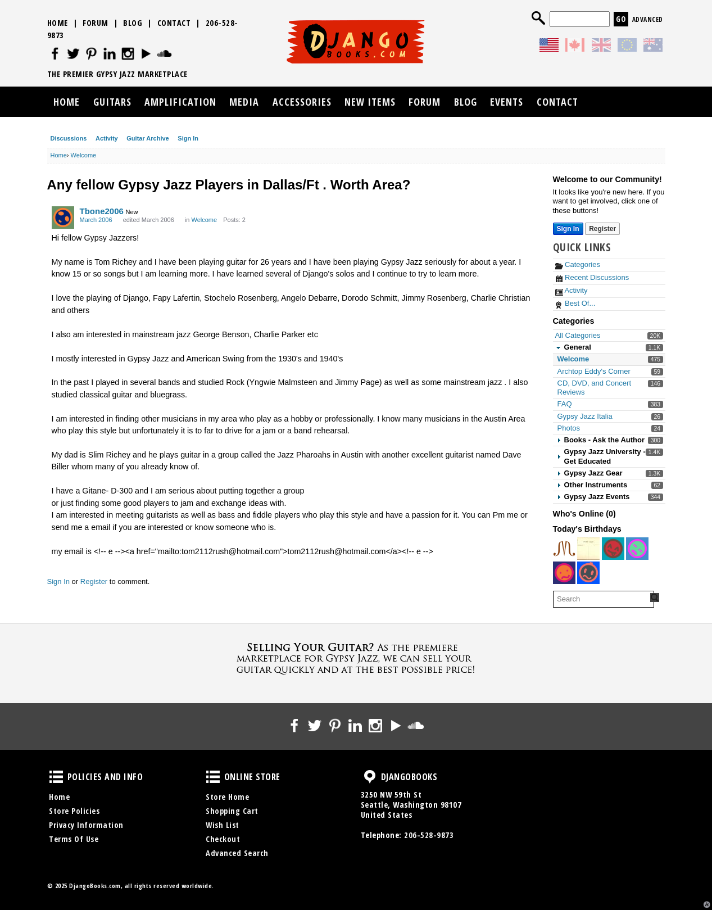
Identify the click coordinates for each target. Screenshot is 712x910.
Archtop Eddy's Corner (594, 371)
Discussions (69, 138)
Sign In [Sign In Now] (568, 229)
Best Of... (575, 303)
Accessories (302, 101)
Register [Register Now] (602, 229)
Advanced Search (237, 853)
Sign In (188, 138)
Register (93, 581)
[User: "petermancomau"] (588, 573)
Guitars (112, 101)
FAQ (564, 404)
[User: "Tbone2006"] (63, 217)
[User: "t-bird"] (588, 548)
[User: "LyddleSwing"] (637, 548)
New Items (370, 101)
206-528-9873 (428, 835)
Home (57, 22)
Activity (107, 138)
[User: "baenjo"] (564, 573)
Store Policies (74, 810)
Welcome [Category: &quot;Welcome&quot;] (204, 219)
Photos (568, 428)
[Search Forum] (654, 597)
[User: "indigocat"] (564, 548)
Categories (577, 264)
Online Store (213, 777)
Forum (95, 22)
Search (538, 18)
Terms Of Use (73, 839)
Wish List (222, 825)
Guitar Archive (147, 138)
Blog (132, 22)
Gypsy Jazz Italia (585, 416)
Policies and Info (56, 777)
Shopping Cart (232, 810)
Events (506, 101)
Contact (174, 22)
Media (244, 101)
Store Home (227, 796)
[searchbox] (603, 599)
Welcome (573, 359)
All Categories (578, 335)
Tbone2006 (102, 211)
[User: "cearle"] (613, 548)
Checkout (223, 839)
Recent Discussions (592, 277)
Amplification (180, 101)
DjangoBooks (370, 777)
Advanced (647, 19)
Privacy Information (86, 825)
